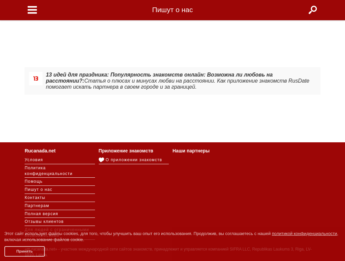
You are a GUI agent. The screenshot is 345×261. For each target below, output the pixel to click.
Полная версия (41, 213)
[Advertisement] (172, 41)
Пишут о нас (38, 189)
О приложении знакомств (130, 159)
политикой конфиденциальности (304, 233)
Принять (24, 251)
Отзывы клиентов (44, 221)
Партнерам (37, 205)
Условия (34, 159)
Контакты (35, 197)
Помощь (34, 181)
